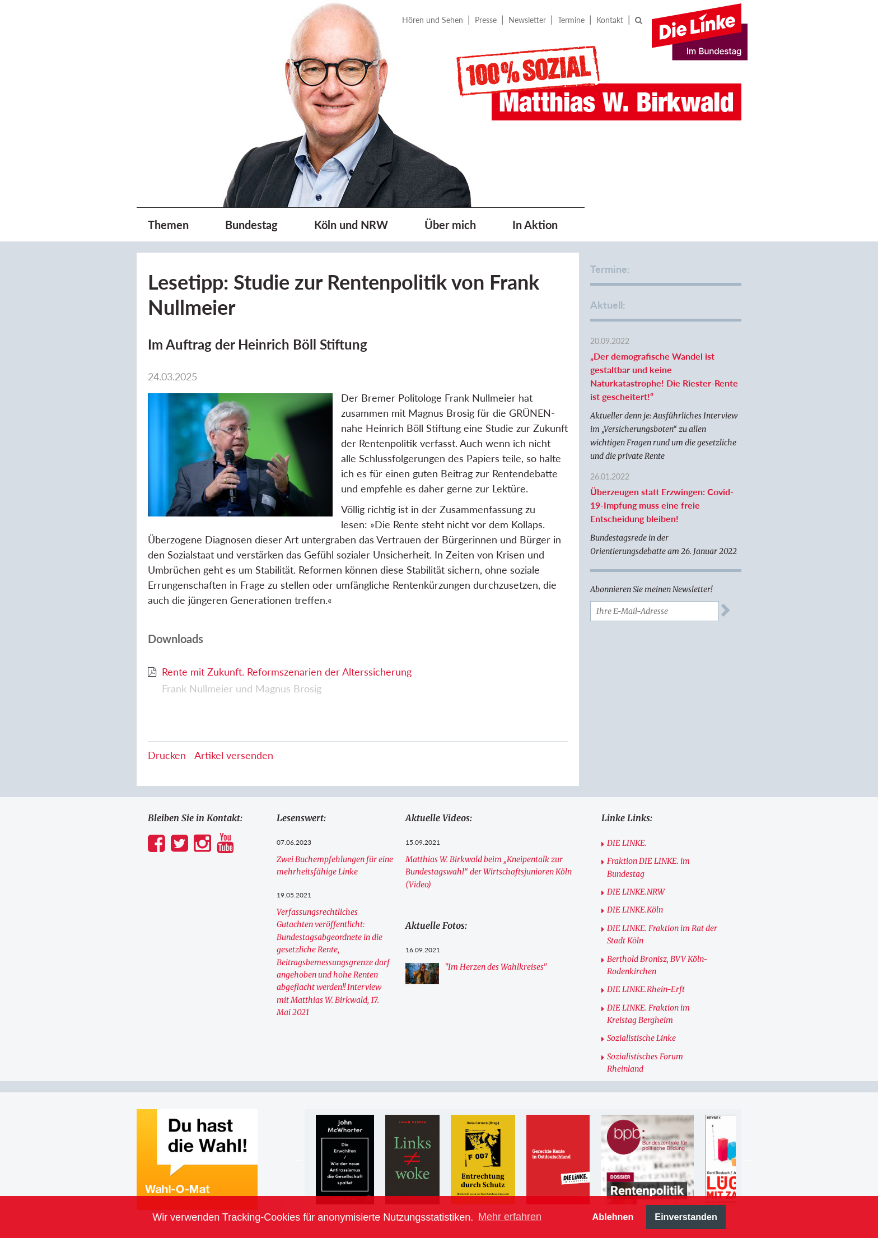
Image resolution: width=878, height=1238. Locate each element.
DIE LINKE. (627, 843)
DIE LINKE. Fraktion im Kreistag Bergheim (648, 1014)
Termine (571, 20)
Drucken (167, 755)
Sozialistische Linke (641, 1038)
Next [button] (747, 1159)
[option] (344, 1159)
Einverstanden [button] (686, 1217)
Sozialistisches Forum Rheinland (645, 1062)
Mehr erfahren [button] (509, 1216)
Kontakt (609, 20)
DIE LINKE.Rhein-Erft (646, 989)
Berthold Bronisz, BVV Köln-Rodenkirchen (657, 965)
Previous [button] (299, 1159)
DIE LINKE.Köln (635, 910)
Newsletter (527, 20)
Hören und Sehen (432, 20)
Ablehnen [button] (613, 1217)
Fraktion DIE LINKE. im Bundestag (648, 867)
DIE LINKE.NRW (636, 892)
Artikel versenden (233, 755)
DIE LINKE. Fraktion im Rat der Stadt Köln (662, 934)
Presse (486, 20)
